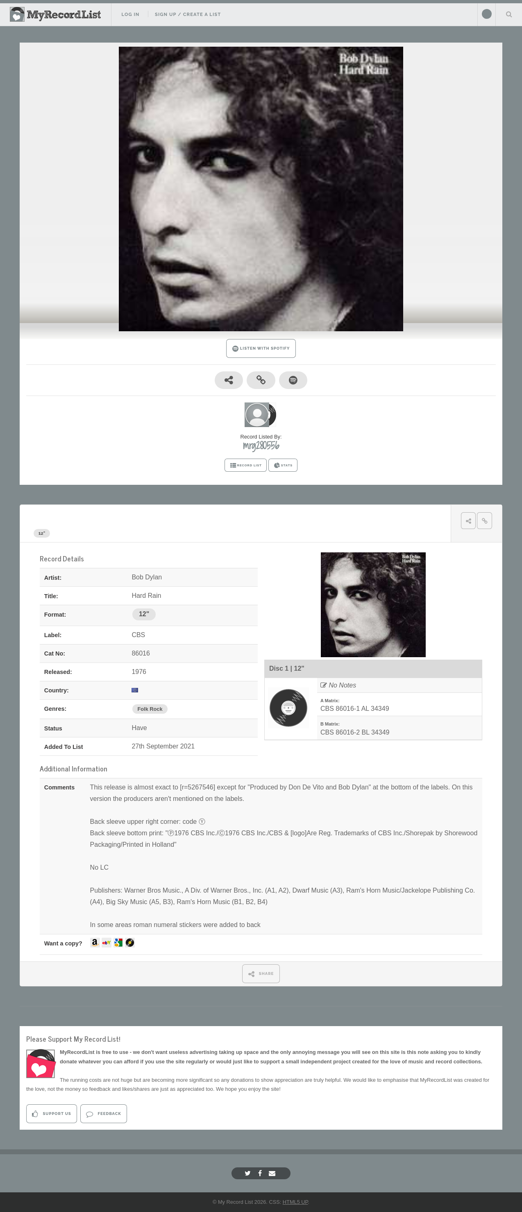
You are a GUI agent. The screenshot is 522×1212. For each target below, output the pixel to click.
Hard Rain (97, 518)
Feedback (103, 1113)
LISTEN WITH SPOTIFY (261, 348)
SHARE (261, 973)
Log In (130, 14)
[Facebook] (261, 1173)
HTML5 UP (295, 1202)
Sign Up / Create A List (188, 14)
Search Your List (509, 14)
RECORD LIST (245, 465)
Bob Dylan (52, 518)
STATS (283, 465)
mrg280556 (261, 445)
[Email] (273, 1173)
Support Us (51, 1113)
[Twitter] (249, 1173)
